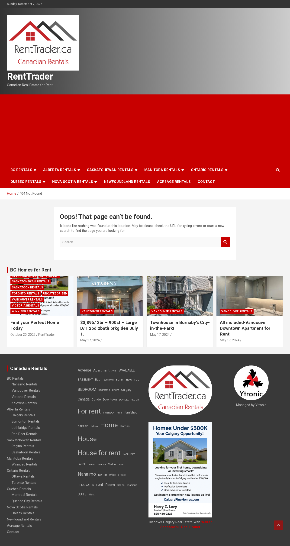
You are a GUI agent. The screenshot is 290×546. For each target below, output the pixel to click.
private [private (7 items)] (122, 474)
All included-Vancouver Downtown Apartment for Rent (245, 328)
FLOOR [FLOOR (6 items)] (135, 399)
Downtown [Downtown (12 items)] (110, 399)
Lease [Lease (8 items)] (91, 464)
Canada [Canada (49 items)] (84, 399)
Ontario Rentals (207, 170)
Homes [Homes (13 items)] (125, 426)
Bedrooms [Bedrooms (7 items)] (104, 389)
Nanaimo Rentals (25, 384)
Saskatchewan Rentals (110, 170)
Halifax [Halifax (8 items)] (94, 426)
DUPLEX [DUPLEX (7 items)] (124, 399)
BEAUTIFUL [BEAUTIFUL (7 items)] (132, 379)
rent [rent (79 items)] (99, 484)
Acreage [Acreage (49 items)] (84, 370)
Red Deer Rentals (25, 434)
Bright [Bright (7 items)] (115, 389)
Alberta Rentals (59, 170)
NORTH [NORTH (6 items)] (102, 474)
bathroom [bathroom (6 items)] (108, 379)
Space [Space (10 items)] (121, 485)
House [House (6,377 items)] (87, 439)
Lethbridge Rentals (26, 428)
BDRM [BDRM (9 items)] (119, 379)
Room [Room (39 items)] (110, 485)
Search (225, 242)
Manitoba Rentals (162, 170)
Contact (206, 182)
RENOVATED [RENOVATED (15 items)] (86, 485)
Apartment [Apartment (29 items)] (101, 370)
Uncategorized (55, 293)
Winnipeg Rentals (25, 311)
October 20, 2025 (22, 334)
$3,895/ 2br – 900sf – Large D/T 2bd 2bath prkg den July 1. (109, 328)
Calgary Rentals (23, 415)
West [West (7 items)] (91, 494)
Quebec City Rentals (27, 501)
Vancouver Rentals (27, 299)
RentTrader (30, 76)
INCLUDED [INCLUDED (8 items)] (129, 454)
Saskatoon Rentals (27, 287)
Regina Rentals (23, 446)
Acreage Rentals (174, 182)
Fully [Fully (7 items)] (119, 412)
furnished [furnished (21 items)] (130, 412)
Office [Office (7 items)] (112, 474)
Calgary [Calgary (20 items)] (126, 389)
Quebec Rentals (25, 182)
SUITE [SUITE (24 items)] (82, 494)
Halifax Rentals (23, 513)
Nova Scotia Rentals (72, 182)
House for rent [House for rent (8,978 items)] (99, 453)
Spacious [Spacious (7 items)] (132, 485)
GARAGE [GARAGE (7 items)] (83, 426)
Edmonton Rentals (26, 421)
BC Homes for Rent (30, 270)
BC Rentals (21, 170)
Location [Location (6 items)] (101, 464)
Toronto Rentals (25, 293)
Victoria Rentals (25, 305)
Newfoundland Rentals (127, 182)
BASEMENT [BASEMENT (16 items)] (85, 379)
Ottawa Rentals (23, 476)
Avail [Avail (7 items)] (114, 370)
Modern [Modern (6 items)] (112, 464)
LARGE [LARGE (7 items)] (82, 464)
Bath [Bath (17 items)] (98, 379)
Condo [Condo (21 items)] (96, 399)
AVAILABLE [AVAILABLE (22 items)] (127, 370)
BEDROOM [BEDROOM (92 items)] (87, 389)
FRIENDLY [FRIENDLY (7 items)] (109, 412)
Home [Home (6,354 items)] (109, 425)
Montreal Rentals (24, 495)
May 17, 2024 (90, 340)
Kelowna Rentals (24, 403)
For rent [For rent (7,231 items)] (89, 411)
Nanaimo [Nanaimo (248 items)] (87, 474)
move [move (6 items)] (121, 464)
